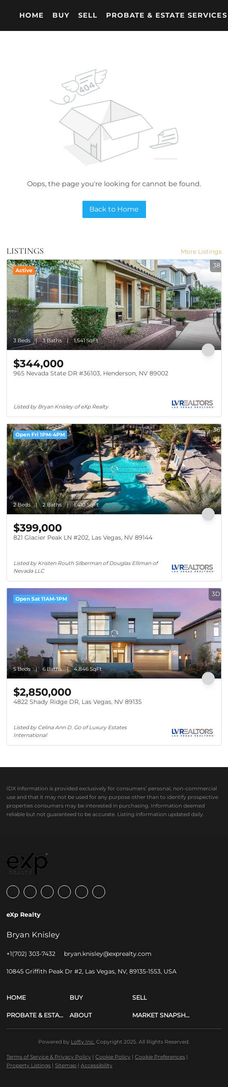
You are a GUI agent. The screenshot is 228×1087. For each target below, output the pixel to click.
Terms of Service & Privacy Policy (48, 1056)
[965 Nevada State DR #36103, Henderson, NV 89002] (114, 305)
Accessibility (96, 1065)
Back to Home (114, 209)
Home (31, 15)
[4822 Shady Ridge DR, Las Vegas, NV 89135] (114, 633)
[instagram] (64, 891)
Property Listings (28, 1065)
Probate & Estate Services (166, 15)
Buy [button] (60, 15)
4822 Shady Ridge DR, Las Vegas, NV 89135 (77, 702)
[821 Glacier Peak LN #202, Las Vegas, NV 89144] (114, 469)
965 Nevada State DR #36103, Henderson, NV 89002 (90, 373)
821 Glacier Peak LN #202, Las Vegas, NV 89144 (82, 537)
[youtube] (81, 891)
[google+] (98, 891)
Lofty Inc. (83, 1041)
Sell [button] (87, 15)
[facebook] (12, 891)
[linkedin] (30, 891)
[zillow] (47, 891)
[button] (38, 997)
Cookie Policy (113, 1056)
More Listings (201, 251)
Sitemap (65, 1065)
